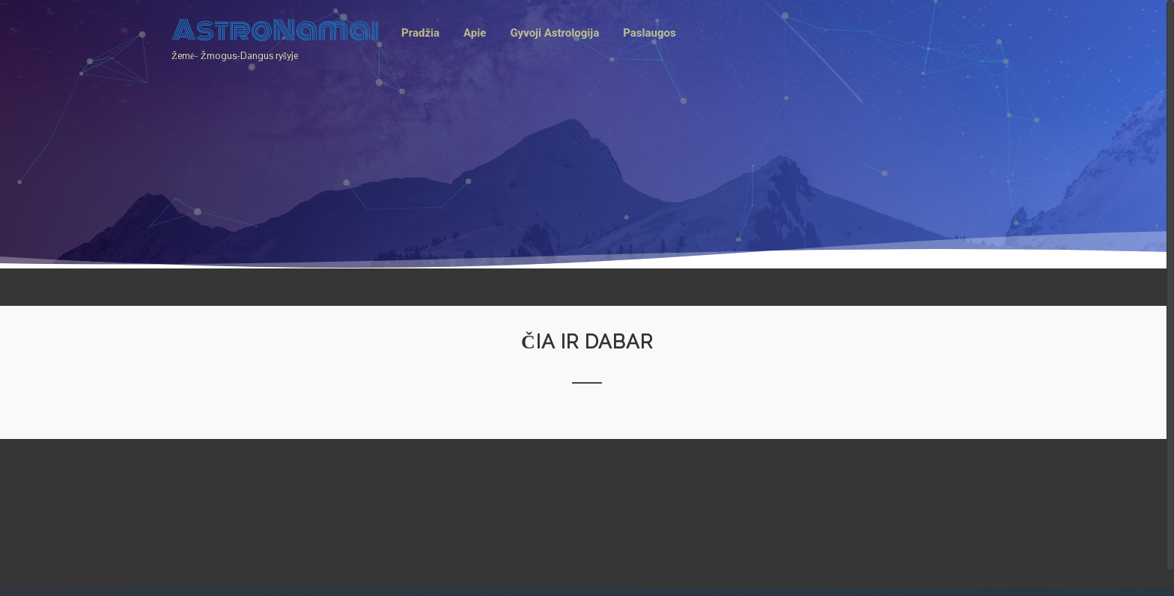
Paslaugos (649, 33)
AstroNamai (275, 30)
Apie (474, 33)
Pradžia (420, 33)
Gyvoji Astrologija (554, 33)
